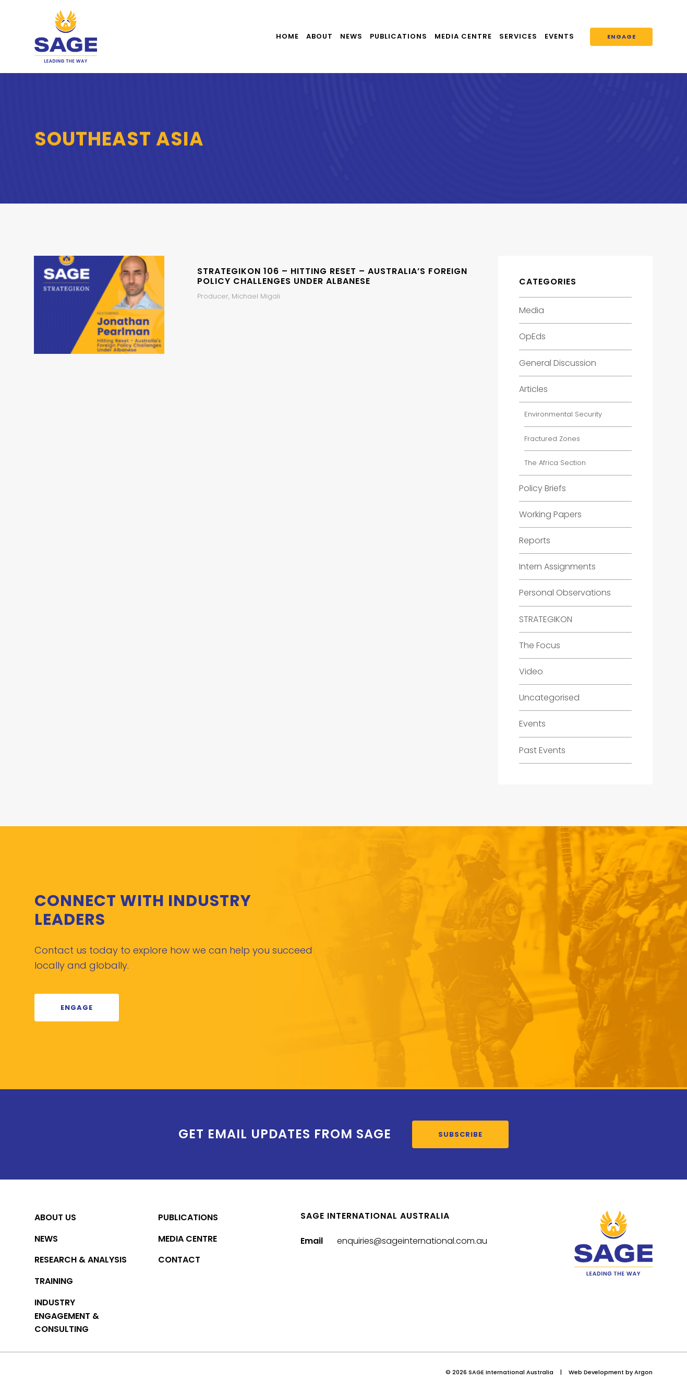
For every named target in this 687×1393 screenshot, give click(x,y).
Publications (398, 36)
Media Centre (463, 36)
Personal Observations (565, 593)
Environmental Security (563, 414)
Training (53, 1281)
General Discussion (557, 363)
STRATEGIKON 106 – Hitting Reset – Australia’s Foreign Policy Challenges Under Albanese (332, 276)
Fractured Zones (552, 439)
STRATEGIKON (545, 619)
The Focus (539, 645)
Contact (179, 1260)
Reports (534, 540)
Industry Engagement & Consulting (66, 1316)
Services (518, 36)
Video (531, 671)
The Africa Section (555, 463)
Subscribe (460, 1134)
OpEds (532, 336)
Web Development (596, 1372)
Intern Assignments (557, 567)
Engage (621, 36)
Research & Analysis (80, 1260)
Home (287, 36)
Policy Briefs (542, 488)
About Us (55, 1217)
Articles (533, 389)
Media (531, 310)
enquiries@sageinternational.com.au (412, 1241)
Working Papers (550, 514)
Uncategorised (549, 698)
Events (559, 36)
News (351, 36)
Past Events (542, 750)
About (319, 36)
